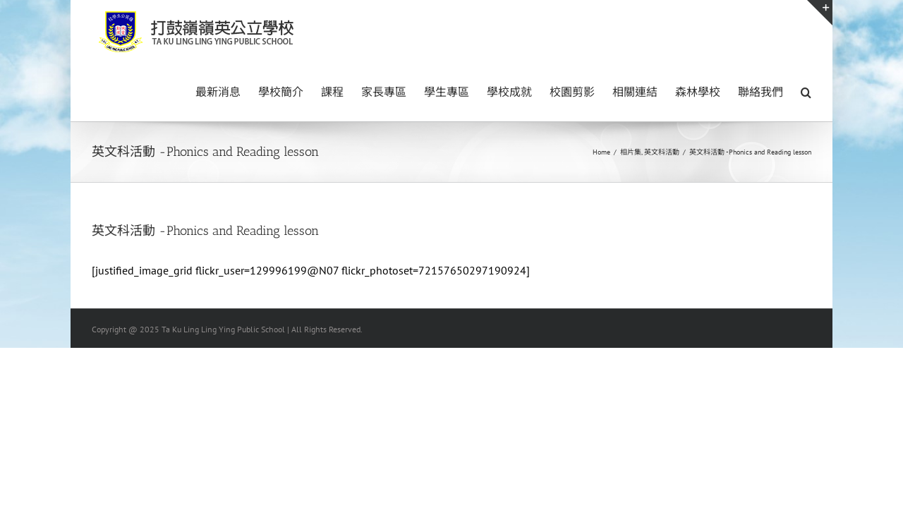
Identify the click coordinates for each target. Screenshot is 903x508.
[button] (806, 91)
